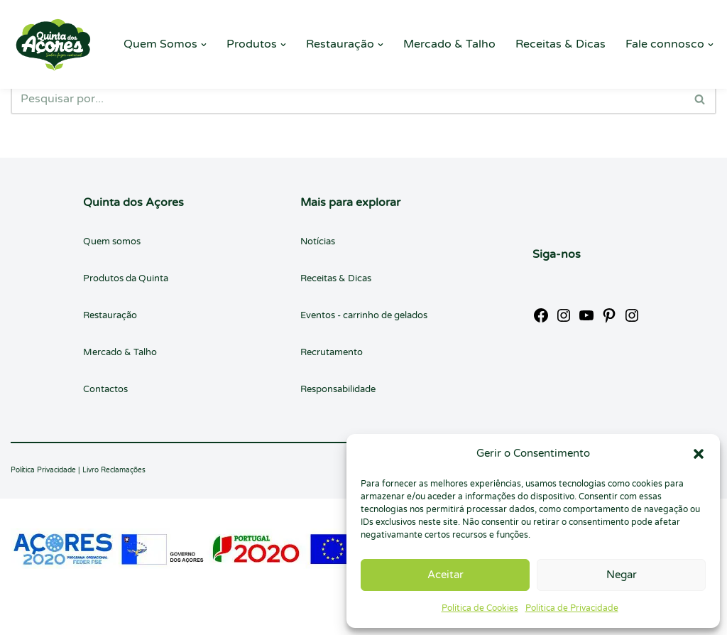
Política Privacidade (43, 470)
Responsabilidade (338, 389)
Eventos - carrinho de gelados (363, 315)
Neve (24, 616)
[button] (699, 454)
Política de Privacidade (571, 608)
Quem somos (112, 241)
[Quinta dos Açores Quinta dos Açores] (53, 44)
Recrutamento (331, 352)
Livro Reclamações (114, 470)
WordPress (141, 616)
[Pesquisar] (347, 98)
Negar (621, 574)
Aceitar (445, 574)
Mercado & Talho (449, 44)
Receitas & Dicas (560, 44)
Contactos (105, 389)
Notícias (317, 241)
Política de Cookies (480, 608)
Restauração (110, 315)
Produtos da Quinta (125, 278)
